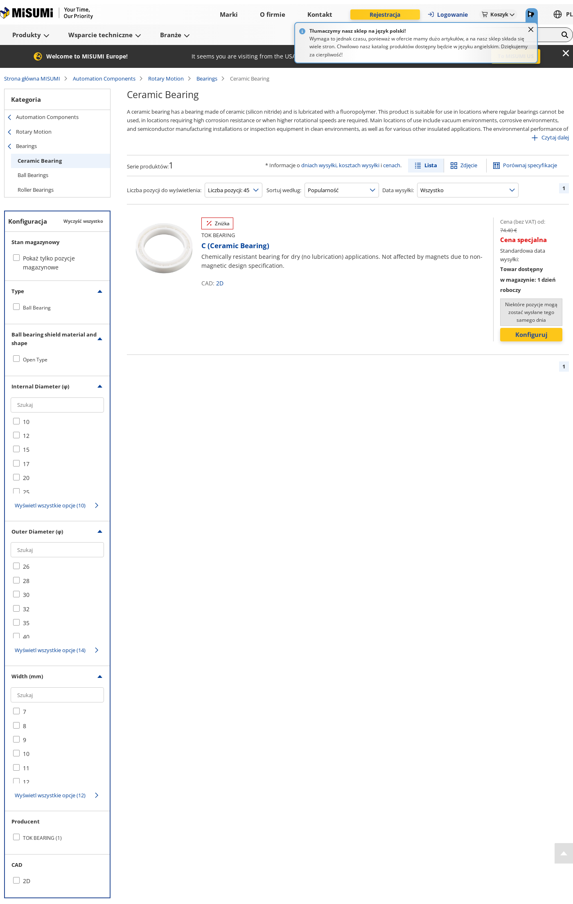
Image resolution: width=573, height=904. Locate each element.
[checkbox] (57, 307)
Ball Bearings (33, 175)
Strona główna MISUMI (32, 78)
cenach (391, 165)
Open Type (35, 359)
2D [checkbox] (26, 881)
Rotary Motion (166, 78)
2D (219, 283)
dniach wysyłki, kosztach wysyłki (340, 165)
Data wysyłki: (398, 190)
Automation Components (104, 78)
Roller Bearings (36, 189)
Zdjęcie (468, 165)
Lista (430, 165)
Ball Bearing (37, 307)
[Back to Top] (564, 853)
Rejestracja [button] (385, 14)
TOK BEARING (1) (42, 837)
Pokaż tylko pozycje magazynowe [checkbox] (49, 262)
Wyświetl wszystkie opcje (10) (50, 505)
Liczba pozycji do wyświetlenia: (164, 190)
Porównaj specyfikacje (530, 165)
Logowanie (447, 14)
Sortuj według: (283, 190)
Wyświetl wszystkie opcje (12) (50, 795)
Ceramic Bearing (40, 160)
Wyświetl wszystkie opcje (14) (50, 650)
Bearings (206, 78)
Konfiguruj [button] (531, 334)
